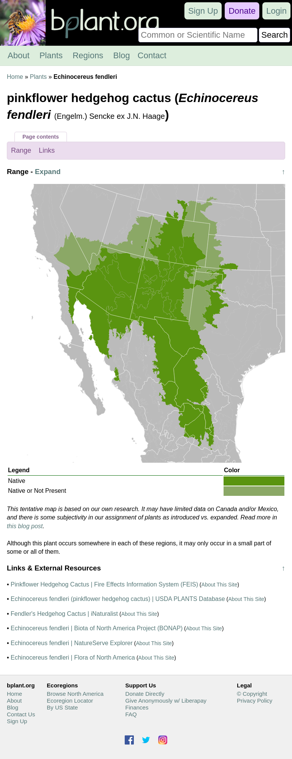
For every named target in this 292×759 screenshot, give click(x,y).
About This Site (220, 585)
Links (47, 150)
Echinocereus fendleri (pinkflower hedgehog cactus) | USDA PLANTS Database (118, 599)
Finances (137, 707)
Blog (121, 55)
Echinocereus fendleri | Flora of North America (73, 657)
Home (15, 77)
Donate (242, 11)
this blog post (25, 526)
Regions (88, 55)
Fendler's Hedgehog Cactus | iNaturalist (64, 613)
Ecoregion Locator (70, 700)
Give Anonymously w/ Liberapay (165, 700)
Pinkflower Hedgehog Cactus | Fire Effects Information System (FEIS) (104, 584)
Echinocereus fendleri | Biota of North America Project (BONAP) (96, 628)
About (19, 55)
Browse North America (75, 693)
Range (21, 150)
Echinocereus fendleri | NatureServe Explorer (72, 643)
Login (276, 11)
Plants (51, 55)
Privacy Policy (254, 700)
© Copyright (252, 693)
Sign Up (203, 11)
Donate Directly (145, 693)
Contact (152, 55)
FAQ (131, 714)
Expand (48, 172)
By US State (62, 707)
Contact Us (21, 714)
